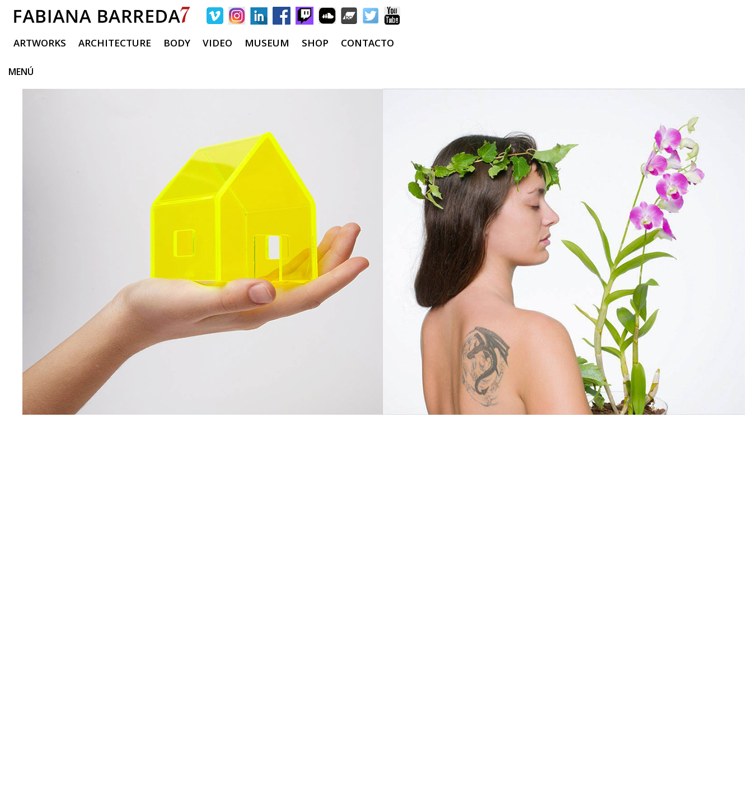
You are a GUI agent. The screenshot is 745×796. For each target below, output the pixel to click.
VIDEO (217, 42)
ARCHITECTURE (114, 42)
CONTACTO (367, 42)
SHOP (315, 42)
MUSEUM (267, 42)
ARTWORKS (39, 42)
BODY (176, 42)
